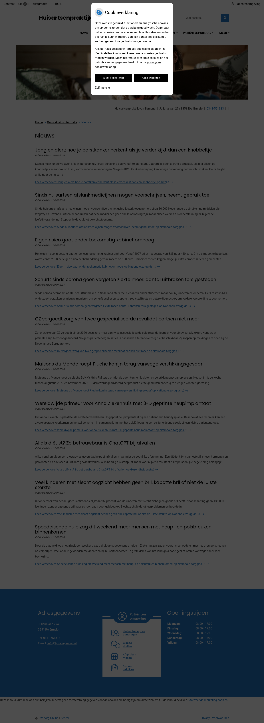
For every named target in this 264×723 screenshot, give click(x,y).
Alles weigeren (151, 78)
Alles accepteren (113, 78)
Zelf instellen (103, 87)
